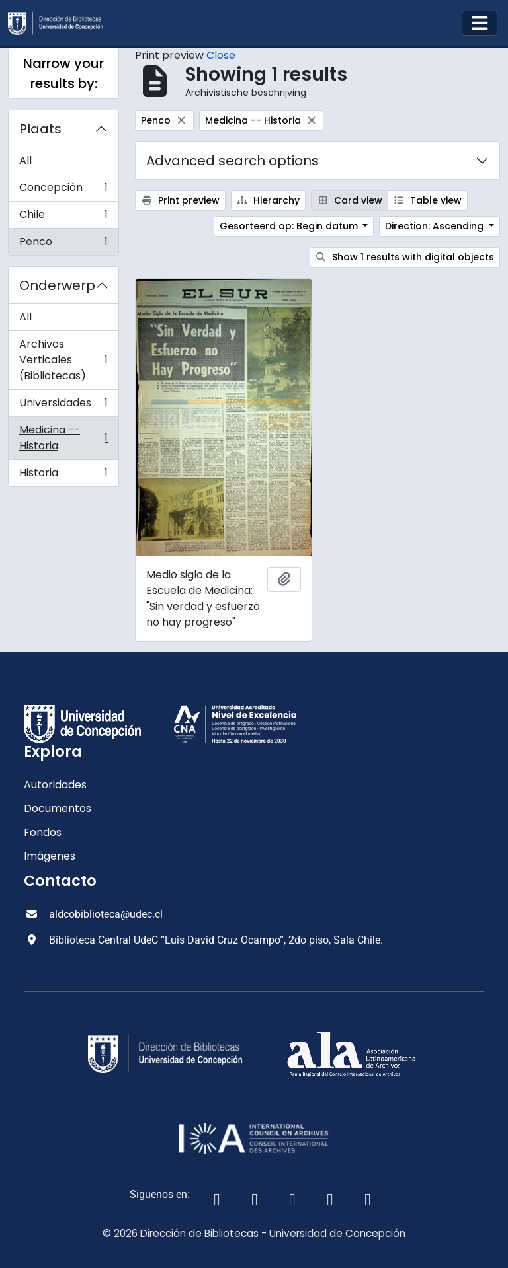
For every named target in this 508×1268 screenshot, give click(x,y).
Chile (63, 218)
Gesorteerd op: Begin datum (290, 226)
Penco (63, 244)
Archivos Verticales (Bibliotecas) (63, 359)
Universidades (63, 406)
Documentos (57, 808)
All (25, 160)
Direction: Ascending (435, 226)
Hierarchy (268, 200)
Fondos (43, 832)
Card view (349, 200)
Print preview (180, 200)
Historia (63, 475)
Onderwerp (57, 285)
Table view (428, 200)
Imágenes (49, 856)
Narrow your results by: (63, 73)
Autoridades (55, 784)
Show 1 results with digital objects (405, 257)
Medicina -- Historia (63, 437)
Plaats (40, 129)
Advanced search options (232, 160)
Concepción (63, 191)
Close (220, 55)
